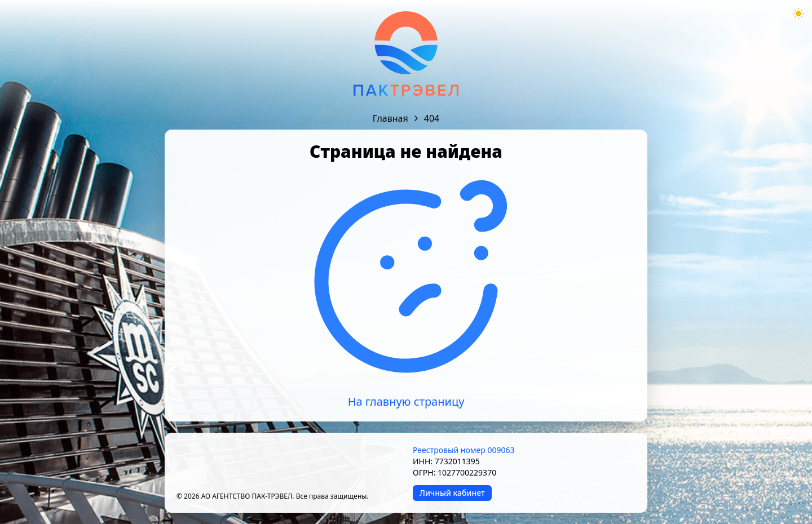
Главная (390, 118)
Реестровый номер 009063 (463, 450)
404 (431, 118)
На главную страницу (406, 401)
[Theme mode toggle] (798, 13)
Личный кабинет (452, 492)
